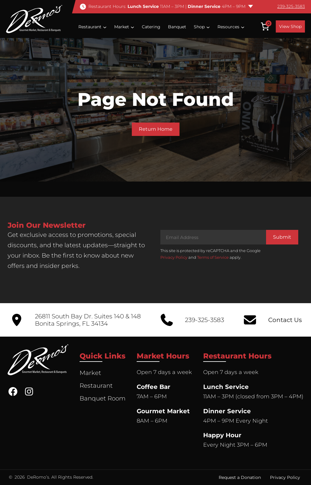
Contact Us (285, 320)
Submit (282, 237)
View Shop (290, 26)
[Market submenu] (132, 27)
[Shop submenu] (208, 27)
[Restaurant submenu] (105, 27)
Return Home (156, 129)
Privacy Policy (173, 257)
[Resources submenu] (242, 27)
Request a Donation (240, 477)
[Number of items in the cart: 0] (264, 26)
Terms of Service (213, 257)
